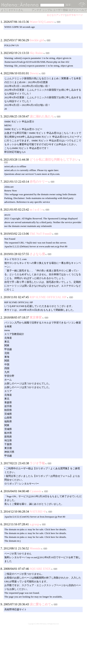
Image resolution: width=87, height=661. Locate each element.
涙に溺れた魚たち (42, 116)
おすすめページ (75, 15)
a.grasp (34, 524)
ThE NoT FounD (40, 233)
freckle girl (37, 40)
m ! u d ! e (36, 209)
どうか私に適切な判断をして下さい (54, 159)
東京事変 (36, 317)
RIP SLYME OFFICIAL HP (48, 297)
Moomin (35, 548)
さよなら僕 (37, 254)
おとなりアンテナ (56, 15)
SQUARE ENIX (40, 568)
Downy (34, 73)
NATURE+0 (38, 511)
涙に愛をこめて (40, 604)
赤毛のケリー (39, 181)
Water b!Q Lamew (42, 21)
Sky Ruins (36, 53)
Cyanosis (35, 491)
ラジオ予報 (37, 463)
